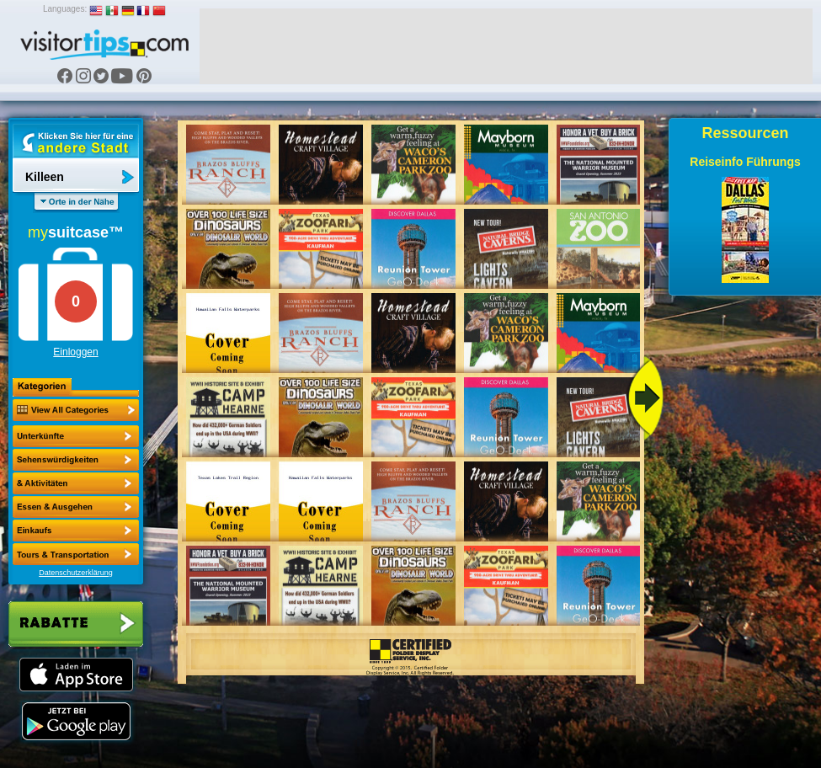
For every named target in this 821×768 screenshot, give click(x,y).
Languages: (65, 8)
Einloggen (75, 352)
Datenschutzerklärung (76, 572)
